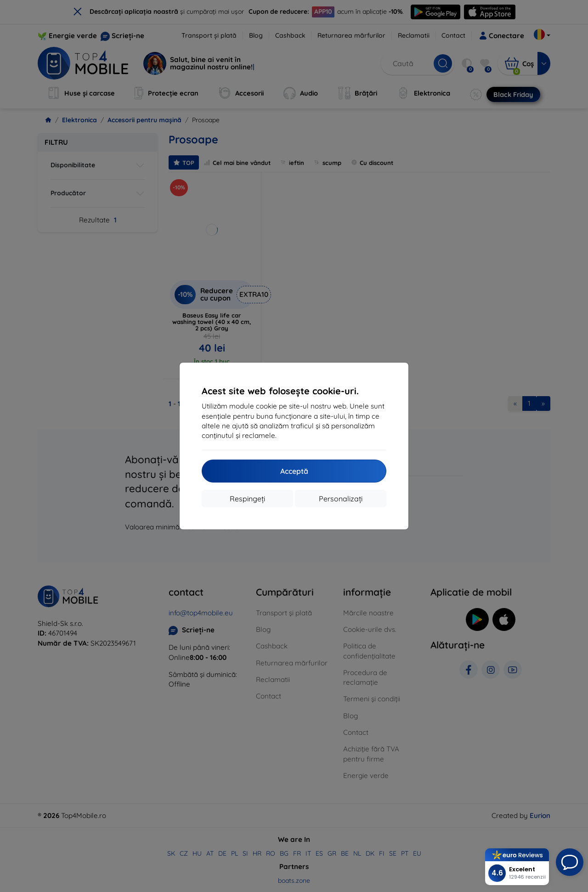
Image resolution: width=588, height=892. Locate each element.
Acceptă (294, 471)
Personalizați (340, 498)
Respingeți (247, 498)
